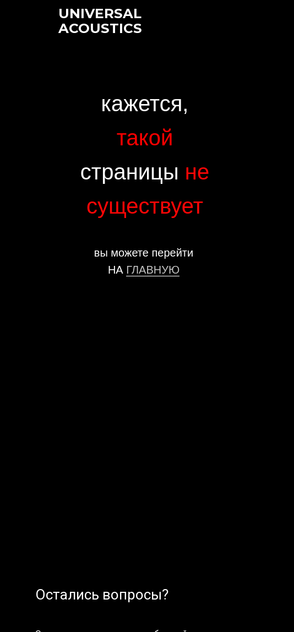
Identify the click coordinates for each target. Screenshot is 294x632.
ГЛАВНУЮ (152, 270)
